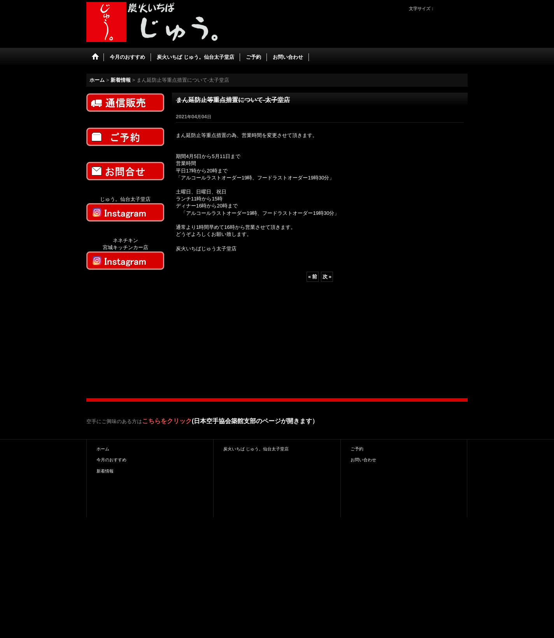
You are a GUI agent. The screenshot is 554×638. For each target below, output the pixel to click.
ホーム (102, 448)
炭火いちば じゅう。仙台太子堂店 (256, 448)
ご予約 (357, 448)
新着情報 (105, 471)
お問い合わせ (363, 459)
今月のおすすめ (111, 459)
